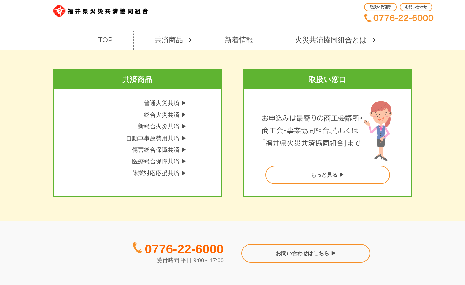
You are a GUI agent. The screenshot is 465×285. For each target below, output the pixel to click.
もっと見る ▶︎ (327, 175)
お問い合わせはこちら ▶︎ (306, 253)
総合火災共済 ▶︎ (165, 115)
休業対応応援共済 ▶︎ (159, 173)
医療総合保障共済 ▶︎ (159, 161)
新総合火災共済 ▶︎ (162, 126)
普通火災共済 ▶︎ (165, 103)
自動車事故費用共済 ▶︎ (156, 138)
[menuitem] (380, 7)
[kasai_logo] (100, 12)
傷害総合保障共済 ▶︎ (159, 149)
